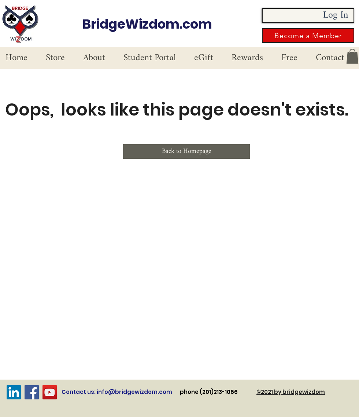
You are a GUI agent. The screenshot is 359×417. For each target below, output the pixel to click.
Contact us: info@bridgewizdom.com (117, 392)
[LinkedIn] (14, 392)
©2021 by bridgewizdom (290, 392)
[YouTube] (49, 392)
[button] (308, 35)
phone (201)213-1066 (218, 392)
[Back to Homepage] (186, 151)
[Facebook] (32, 392)
